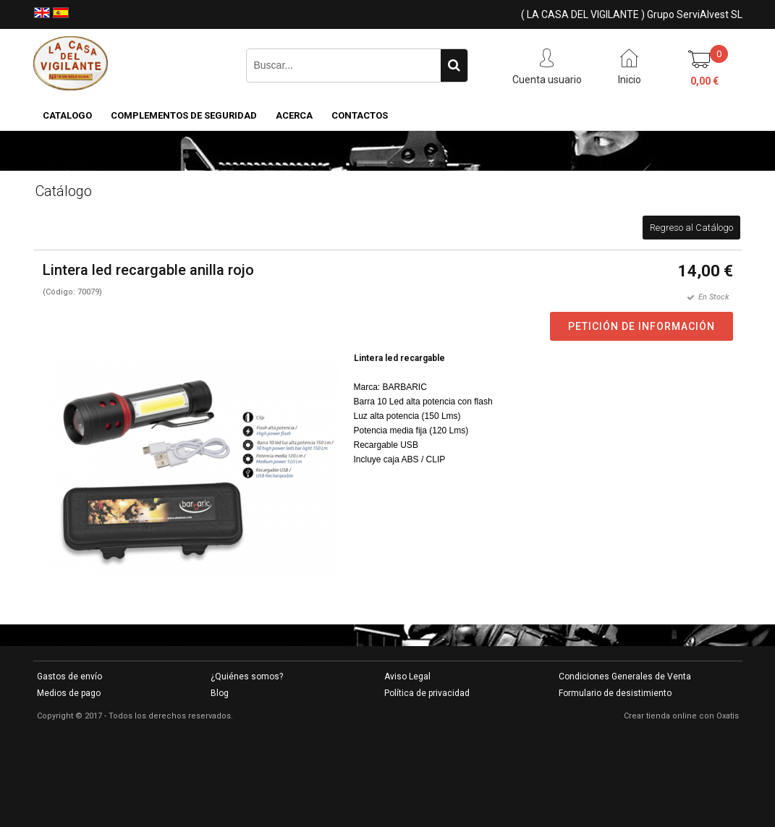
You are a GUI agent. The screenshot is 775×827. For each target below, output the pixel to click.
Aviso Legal (407, 676)
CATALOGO (67, 115)
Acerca (294, 115)
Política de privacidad (427, 693)
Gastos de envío (69, 676)
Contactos (359, 115)
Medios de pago (69, 693)
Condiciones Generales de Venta (625, 676)
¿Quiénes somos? (247, 676)
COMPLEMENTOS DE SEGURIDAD (184, 115)
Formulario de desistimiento (615, 693)
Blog (220, 693)
